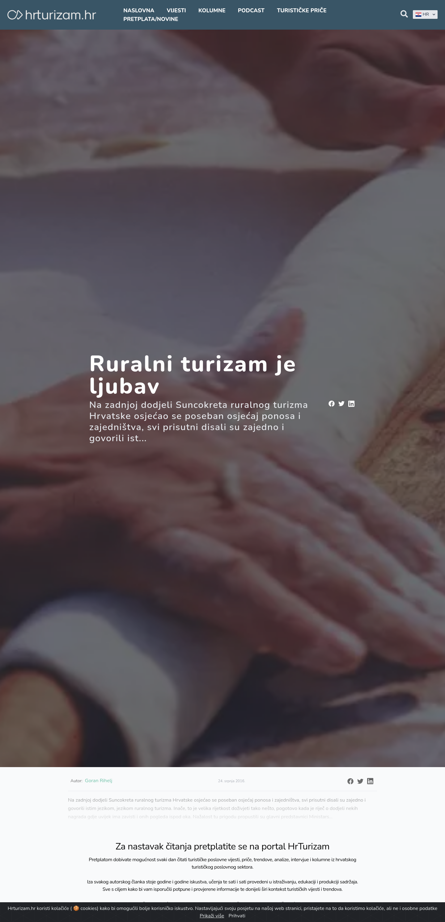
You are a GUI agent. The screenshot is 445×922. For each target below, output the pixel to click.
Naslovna (138, 10)
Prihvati (236, 915)
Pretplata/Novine (150, 19)
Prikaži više (212, 915)
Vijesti (176, 10)
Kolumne (212, 10)
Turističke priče (302, 10)
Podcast (251, 10)
